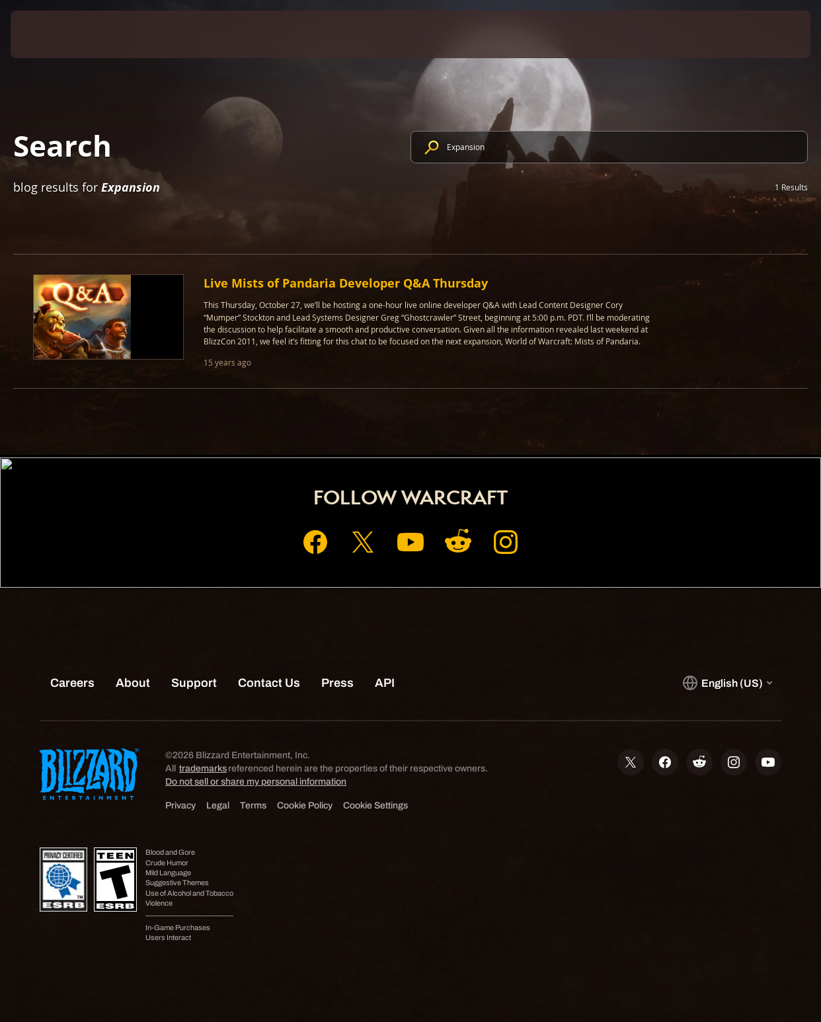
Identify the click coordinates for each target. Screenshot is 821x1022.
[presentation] (52, 34)
